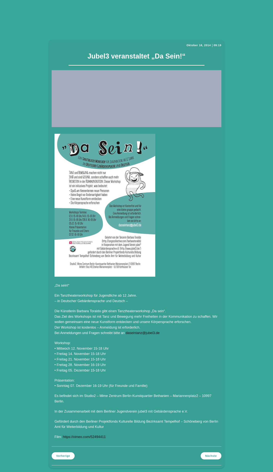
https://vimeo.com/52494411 (84, 437)
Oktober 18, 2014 (198, 45)
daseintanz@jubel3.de (142, 333)
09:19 (217, 45)
